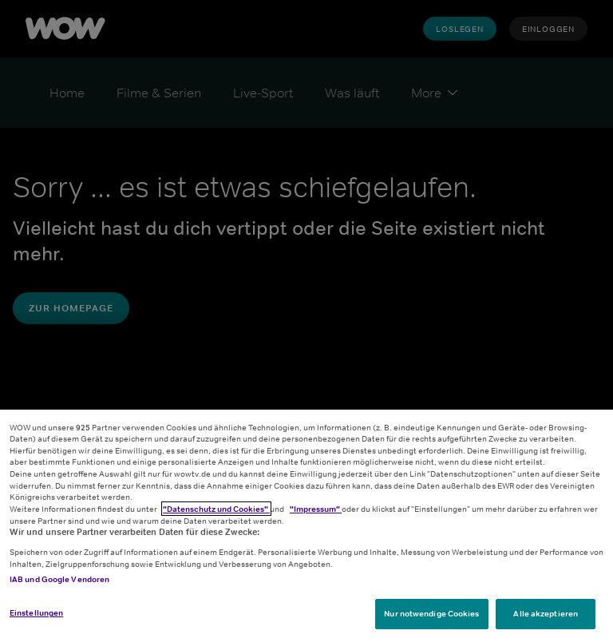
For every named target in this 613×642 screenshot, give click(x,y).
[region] (306, 526)
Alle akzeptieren (545, 613)
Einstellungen (36, 612)
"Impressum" (316, 508)
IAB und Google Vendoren (59, 579)
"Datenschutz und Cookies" (216, 508)
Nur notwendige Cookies (431, 613)
